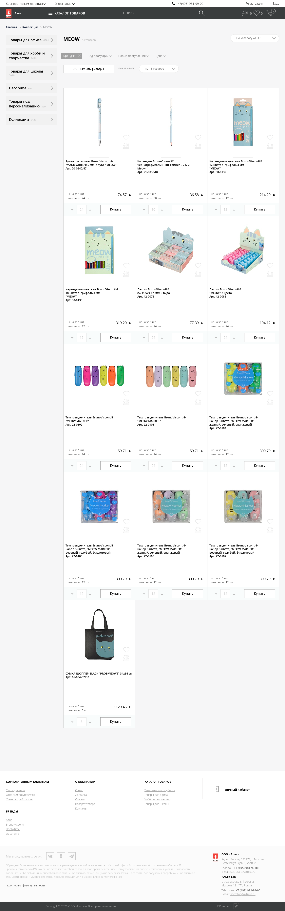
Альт (9, 820)
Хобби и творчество (157, 799)
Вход (276, 3)
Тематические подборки (159, 790)
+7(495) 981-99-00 (190, 3)
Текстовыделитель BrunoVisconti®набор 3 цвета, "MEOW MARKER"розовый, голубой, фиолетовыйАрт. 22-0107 (233, 551)
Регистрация (254, 3)
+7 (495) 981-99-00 (246, 868)
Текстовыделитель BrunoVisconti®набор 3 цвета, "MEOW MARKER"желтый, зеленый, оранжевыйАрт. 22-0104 (233, 423)
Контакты (81, 808)
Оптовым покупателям (20, 795)
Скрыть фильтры (92, 69)
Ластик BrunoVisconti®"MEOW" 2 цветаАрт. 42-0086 (225, 293)
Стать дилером (15, 790)
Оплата (80, 799)
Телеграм (72, 856)
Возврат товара (85, 804)
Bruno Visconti (15, 824)
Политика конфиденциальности (25, 885)
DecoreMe (12, 833)
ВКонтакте (50, 856)
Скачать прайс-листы (19, 799)
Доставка (81, 795)
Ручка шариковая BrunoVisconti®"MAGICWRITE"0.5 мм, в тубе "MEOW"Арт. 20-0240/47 (91, 165)
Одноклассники (61, 856)
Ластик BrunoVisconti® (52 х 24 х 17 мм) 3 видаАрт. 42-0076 (153, 293)
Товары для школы (156, 804)
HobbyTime (13, 829)
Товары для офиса (156, 795)
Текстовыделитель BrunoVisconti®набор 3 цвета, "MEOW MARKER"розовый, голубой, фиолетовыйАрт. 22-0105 (90, 551)
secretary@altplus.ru (243, 872)
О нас (79, 790)
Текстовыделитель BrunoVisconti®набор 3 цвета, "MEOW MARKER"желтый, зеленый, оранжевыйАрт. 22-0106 (161, 551)
